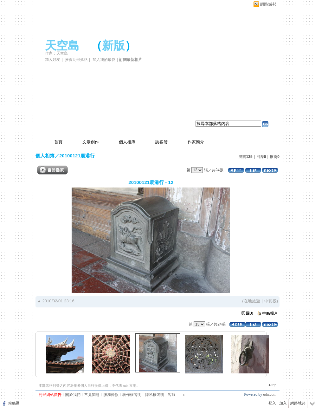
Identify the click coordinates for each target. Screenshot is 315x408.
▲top (272, 385)
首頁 (58, 142)
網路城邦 (268, 4)
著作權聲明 (131, 394)
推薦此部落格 (76, 59)
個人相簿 (127, 142)
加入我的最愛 (104, 59)
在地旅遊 (252, 301)
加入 (283, 403)
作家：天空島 (56, 53)
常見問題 (92, 394)
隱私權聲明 (154, 394)
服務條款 (111, 394)
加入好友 (52, 59)
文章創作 (90, 142)
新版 (113, 45)
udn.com (269, 394)
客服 (172, 394)
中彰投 (270, 301)
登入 (272, 403)
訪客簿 (161, 142)
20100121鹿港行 (77, 155)
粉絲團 (14, 403)
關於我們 (72, 394)
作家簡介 (196, 142)
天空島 (62, 45)
